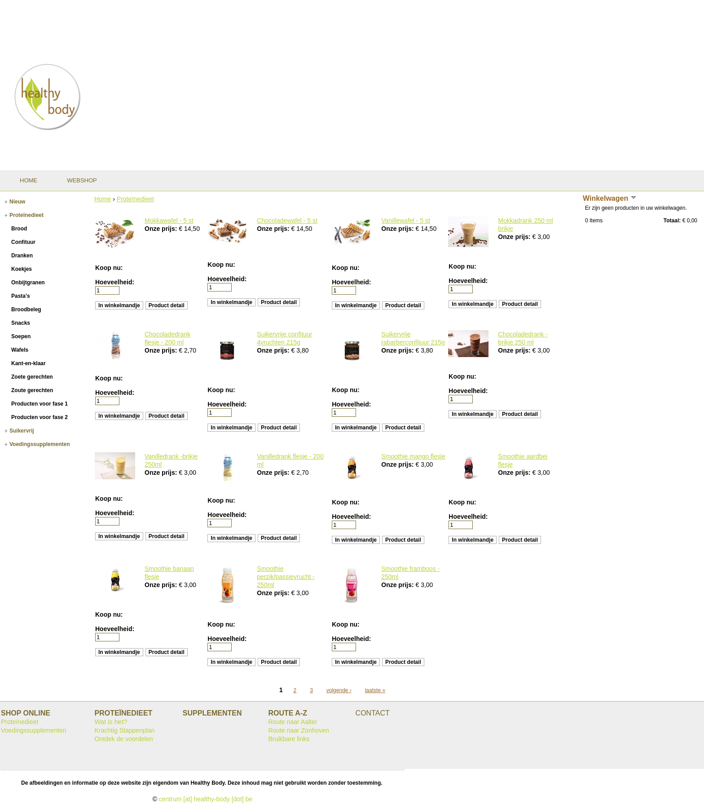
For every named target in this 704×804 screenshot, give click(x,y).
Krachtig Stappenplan (124, 730)
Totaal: (672, 220)
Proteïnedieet (135, 199)
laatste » (375, 690)
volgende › (339, 690)
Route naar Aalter (292, 721)
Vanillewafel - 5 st (405, 220)
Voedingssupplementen (33, 730)
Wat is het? (110, 721)
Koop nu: (109, 267)
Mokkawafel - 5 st (169, 220)
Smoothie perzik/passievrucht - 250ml (285, 576)
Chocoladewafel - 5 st (287, 220)
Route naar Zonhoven (298, 730)
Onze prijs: (162, 228)
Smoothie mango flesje (413, 456)
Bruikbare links (288, 738)
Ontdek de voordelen (123, 738)
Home (102, 199)
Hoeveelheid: (114, 282)
